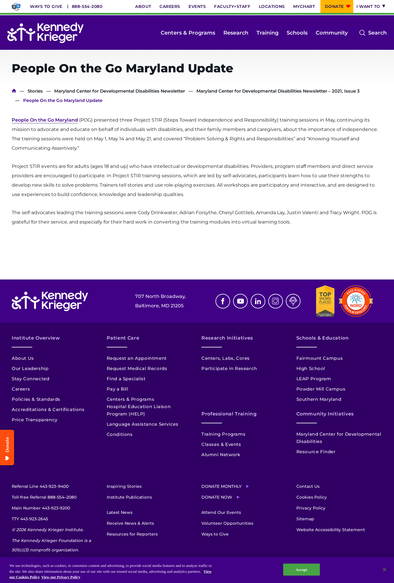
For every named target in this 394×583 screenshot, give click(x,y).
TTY (30, 519)
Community (332, 33)
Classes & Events (221, 444)
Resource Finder (316, 451)
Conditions (120, 434)
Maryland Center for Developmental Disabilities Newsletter (119, 91)
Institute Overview (36, 338)
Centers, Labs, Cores (225, 358)
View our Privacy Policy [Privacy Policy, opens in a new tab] (60, 577)
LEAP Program (313, 378)
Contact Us (308, 486)
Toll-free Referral (44, 497)
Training (267, 33)
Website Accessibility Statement (330, 529)
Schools (297, 33)
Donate (334, 6)
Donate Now (216, 497)
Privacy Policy (310, 508)
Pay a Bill (117, 389)
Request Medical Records (137, 368)
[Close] (384, 569)
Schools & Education (322, 338)
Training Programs (223, 434)
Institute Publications (129, 497)
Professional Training (229, 414)
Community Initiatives (325, 414)
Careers (169, 6)
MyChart (304, 6)
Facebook (222, 301)
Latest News (120, 512)
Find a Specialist (126, 378)
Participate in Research (229, 368)
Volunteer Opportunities (227, 523)
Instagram (275, 301)
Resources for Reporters (132, 534)
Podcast (293, 301)
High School (310, 368)
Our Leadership (30, 368)
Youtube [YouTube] (240, 301)
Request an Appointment (137, 358)
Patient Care (123, 338)
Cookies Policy (311, 497)
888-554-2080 (87, 6)
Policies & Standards (36, 399)
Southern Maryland (319, 399)
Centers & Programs (188, 33)
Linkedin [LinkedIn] (258, 301)
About (143, 6)
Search (377, 32)
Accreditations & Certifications (48, 409)
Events (197, 6)
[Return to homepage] (45, 33)
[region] (197, 570)
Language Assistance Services (143, 424)
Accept (301, 569)
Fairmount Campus (319, 358)
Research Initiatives (227, 338)
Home (14, 91)
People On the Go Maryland (45, 120)
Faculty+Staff (232, 6)
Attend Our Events (221, 512)
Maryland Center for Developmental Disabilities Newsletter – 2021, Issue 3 (278, 91)
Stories (35, 91)
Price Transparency (34, 419)
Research (235, 33)
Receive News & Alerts (130, 523)
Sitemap (305, 518)
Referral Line (40, 486)
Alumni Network (220, 454)
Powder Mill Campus (321, 389)
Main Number (41, 508)
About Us (23, 358)
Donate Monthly (221, 486)
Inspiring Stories (124, 486)
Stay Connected (30, 378)
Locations (272, 6)
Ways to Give (46, 6)
